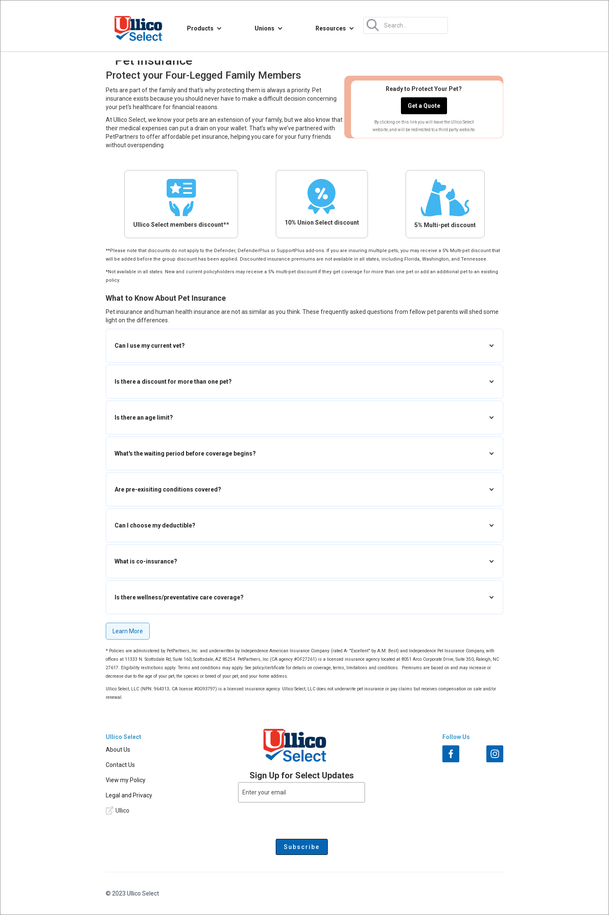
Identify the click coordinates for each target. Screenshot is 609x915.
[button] (204, 28)
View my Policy (125, 780)
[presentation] (301, 818)
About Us (118, 749)
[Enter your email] (301, 792)
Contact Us (120, 764)
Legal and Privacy (129, 795)
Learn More (127, 631)
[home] (138, 28)
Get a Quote (424, 105)
